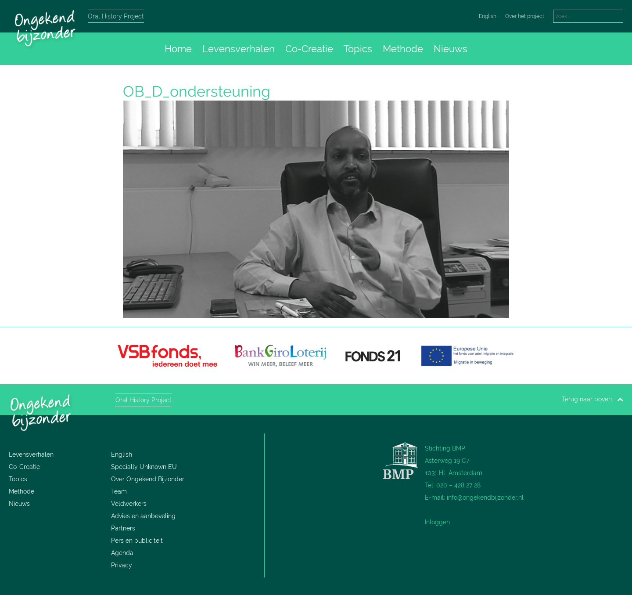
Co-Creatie (309, 48)
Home (178, 48)
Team (119, 491)
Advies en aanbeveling (143, 515)
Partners (123, 528)
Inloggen (437, 522)
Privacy (121, 565)
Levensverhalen (238, 48)
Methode (403, 48)
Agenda (122, 552)
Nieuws (450, 48)
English (487, 16)
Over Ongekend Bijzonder (147, 479)
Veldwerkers (129, 503)
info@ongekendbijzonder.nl (485, 497)
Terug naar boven (592, 399)
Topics (358, 48)
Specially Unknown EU (144, 466)
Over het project (524, 16)
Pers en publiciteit (137, 540)
